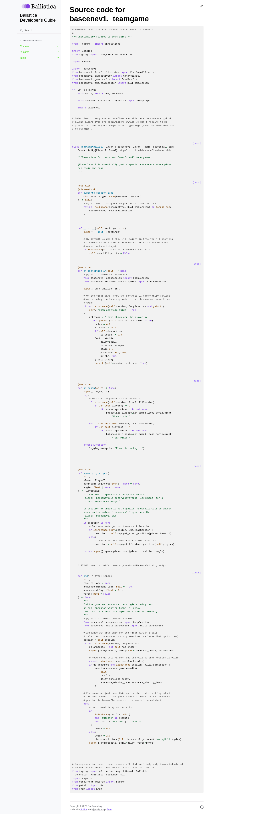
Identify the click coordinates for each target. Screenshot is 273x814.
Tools (23, 57)
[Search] (39, 30)
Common (25, 46)
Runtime (24, 52)
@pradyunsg (98, 809)
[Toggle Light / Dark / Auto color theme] (202, 6)
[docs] (196, 143)
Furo (109, 809)
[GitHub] (202, 807)
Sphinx (83, 809)
